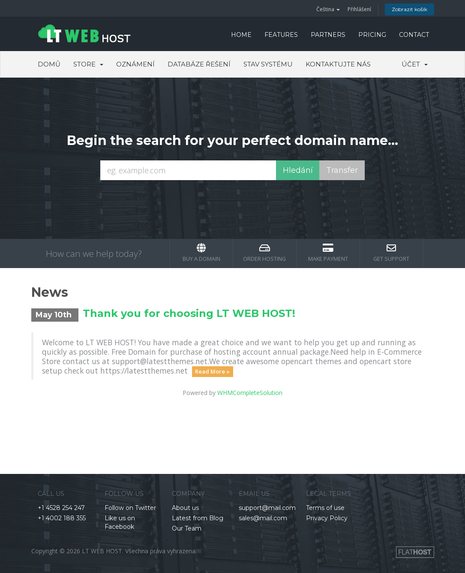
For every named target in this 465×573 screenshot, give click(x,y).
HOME (241, 35)
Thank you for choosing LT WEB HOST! (189, 313)
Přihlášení (359, 9)
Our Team (186, 528)
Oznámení (135, 64)
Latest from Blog (197, 518)
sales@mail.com (263, 518)
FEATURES (281, 35)
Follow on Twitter (130, 508)
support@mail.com (267, 508)
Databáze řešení (199, 64)
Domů (49, 64)
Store (88, 64)
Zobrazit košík (409, 9)
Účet (415, 64)
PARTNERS (328, 35)
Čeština (328, 9)
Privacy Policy (327, 518)
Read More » (212, 371)
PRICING (372, 35)
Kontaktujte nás (338, 64)
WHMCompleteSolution (249, 393)
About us (185, 508)
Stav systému (268, 64)
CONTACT (414, 35)
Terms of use (325, 508)
